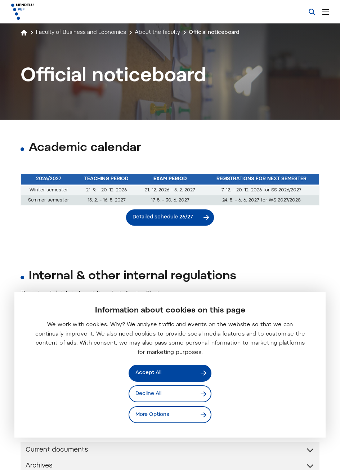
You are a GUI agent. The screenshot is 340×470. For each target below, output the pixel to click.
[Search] (312, 12)
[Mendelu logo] (49, 12)
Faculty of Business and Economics (84, 32)
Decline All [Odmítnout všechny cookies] (148, 393)
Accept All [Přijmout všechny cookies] (148, 372)
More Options (152, 414)
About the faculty (166, 32)
